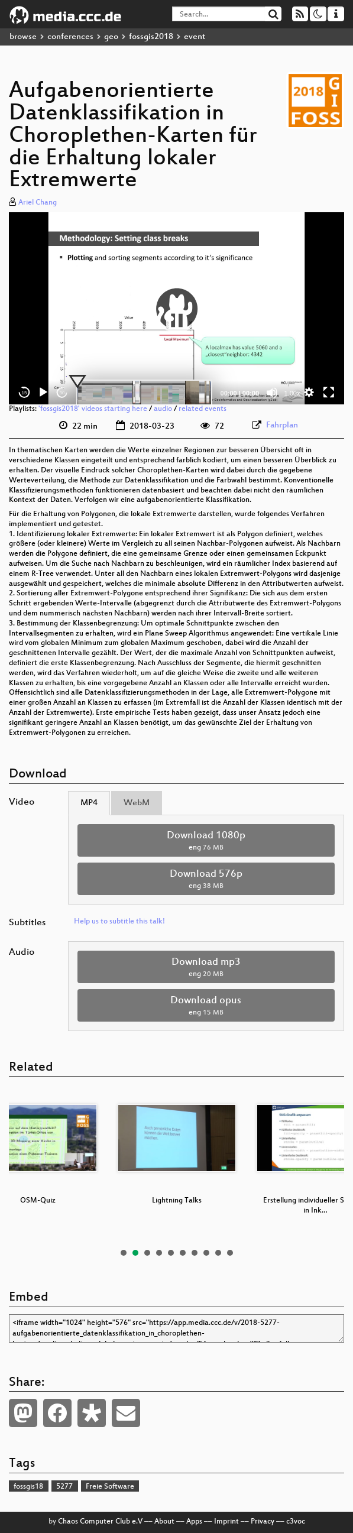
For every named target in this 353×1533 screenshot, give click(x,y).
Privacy (262, 1522)
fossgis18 (28, 1487)
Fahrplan (282, 425)
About (164, 1522)
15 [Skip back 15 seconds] (24, 393)
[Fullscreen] (329, 392)
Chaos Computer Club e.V (100, 1522)
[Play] (43, 392)
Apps (194, 1522)
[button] (176, 308)
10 (230, 1253)
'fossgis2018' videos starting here (92, 409)
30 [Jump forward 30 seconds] (62, 393)
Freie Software (110, 1487)
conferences (70, 37)
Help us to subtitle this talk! (119, 922)
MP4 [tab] (89, 803)
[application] (176, 308)
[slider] (144, 392)
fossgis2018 (151, 37)
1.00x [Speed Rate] (292, 393)
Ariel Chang (37, 203)
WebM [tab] (137, 803)
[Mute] (272, 392)
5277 (64, 1487)
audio (163, 409)
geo (111, 37)
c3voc (295, 1522)
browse (23, 37)
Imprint (226, 1522)
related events (202, 409)
